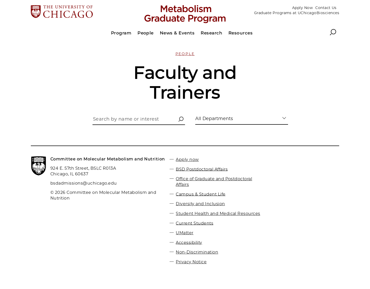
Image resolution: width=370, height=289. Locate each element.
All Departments (214, 118)
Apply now (187, 159)
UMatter (184, 232)
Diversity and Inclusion (200, 203)
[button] (181, 119)
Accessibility (189, 242)
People (185, 53)
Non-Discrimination (197, 252)
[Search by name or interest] (138, 120)
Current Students (194, 223)
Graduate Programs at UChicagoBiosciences (296, 13)
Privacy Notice (191, 261)
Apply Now (302, 7)
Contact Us (326, 7)
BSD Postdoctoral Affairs (202, 169)
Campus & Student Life (200, 194)
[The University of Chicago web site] (81, 12)
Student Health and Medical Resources (218, 213)
